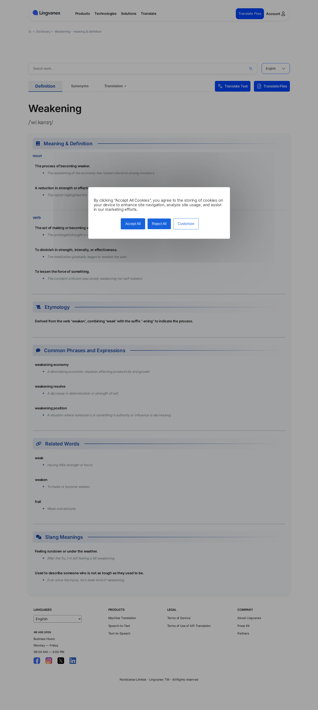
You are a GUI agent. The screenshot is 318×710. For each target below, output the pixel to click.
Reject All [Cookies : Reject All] (159, 224)
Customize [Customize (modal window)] (186, 224)
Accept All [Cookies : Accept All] (133, 224)
